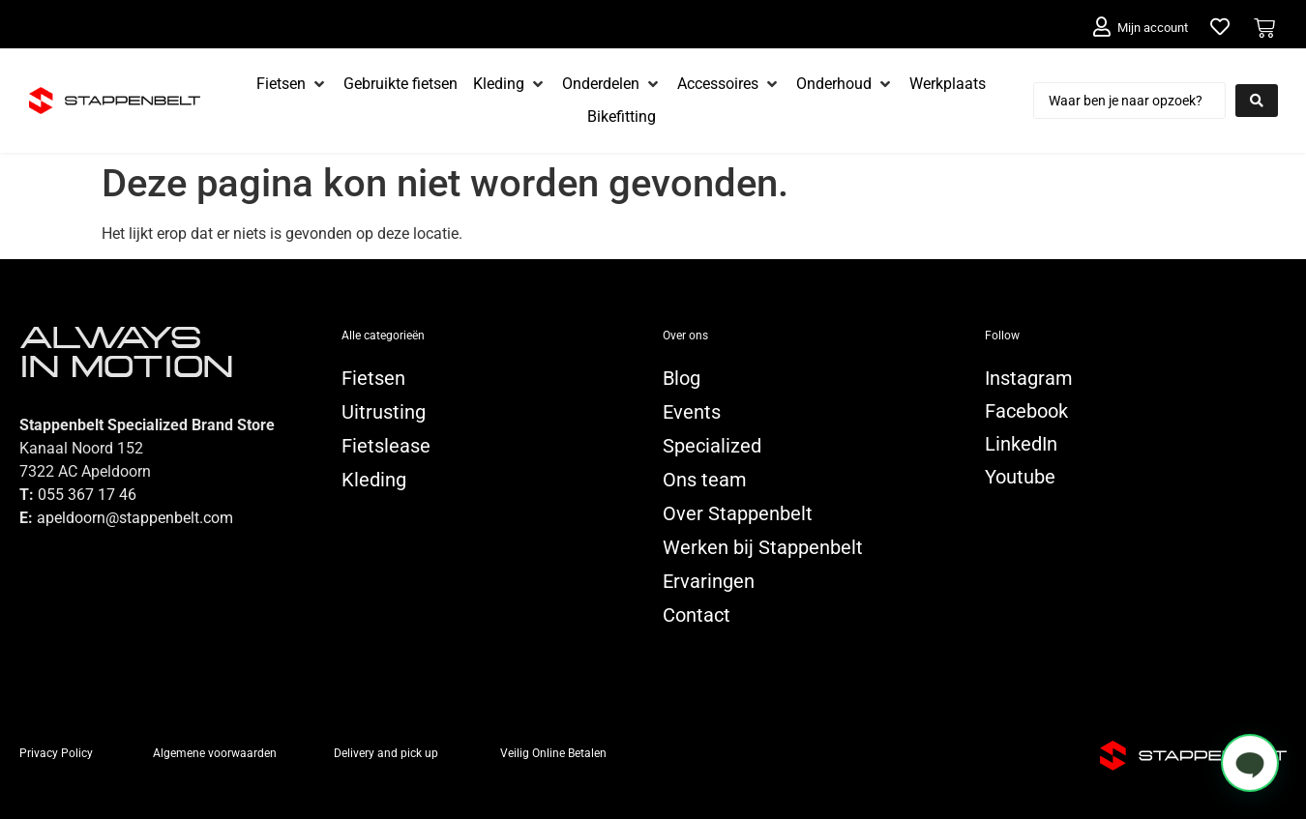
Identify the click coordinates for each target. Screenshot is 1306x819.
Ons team (705, 479)
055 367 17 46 (87, 494)
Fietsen (373, 378)
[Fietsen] (292, 84)
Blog (681, 378)
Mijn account (1152, 27)
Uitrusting (383, 412)
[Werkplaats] (948, 84)
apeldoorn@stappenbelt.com (135, 518)
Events (692, 412)
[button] (1250, 763)
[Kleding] (509, 84)
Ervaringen (709, 581)
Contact (696, 615)
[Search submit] (1256, 100)
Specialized (712, 445)
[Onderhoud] (845, 84)
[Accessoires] (728, 84)
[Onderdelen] (611, 84)
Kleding (373, 479)
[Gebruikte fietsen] (400, 84)
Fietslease (385, 445)
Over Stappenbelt (738, 513)
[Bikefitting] (621, 117)
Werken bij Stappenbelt (763, 547)
